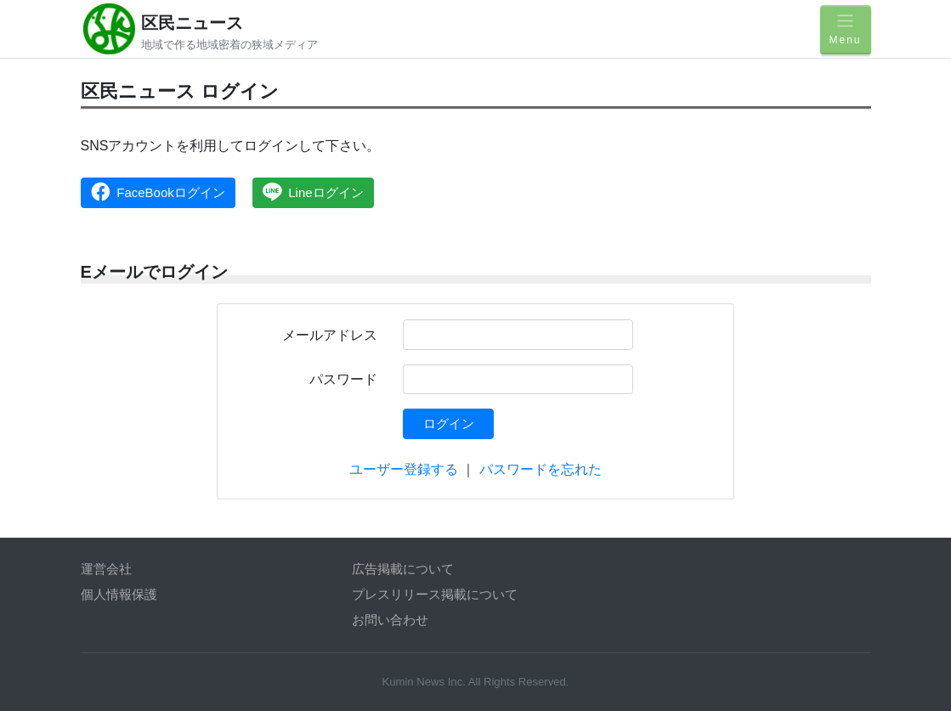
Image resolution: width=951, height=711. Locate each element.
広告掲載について (403, 568)
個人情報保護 (119, 594)
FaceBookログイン (158, 192)
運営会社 (106, 568)
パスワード (343, 379)
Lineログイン (313, 192)
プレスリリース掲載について (435, 594)
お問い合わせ (390, 619)
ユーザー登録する (403, 469)
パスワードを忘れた (540, 469)
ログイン (448, 423)
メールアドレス (329, 335)
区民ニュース (192, 23)
